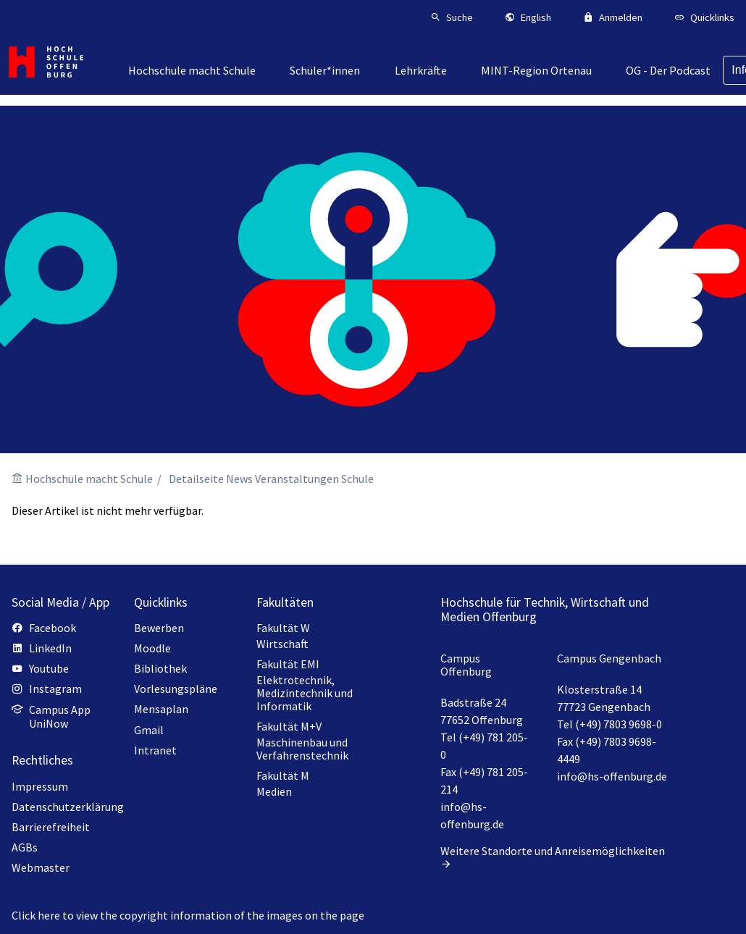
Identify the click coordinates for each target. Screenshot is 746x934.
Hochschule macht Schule (89, 478)
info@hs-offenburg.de (612, 776)
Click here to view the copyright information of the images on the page (188, 915)
